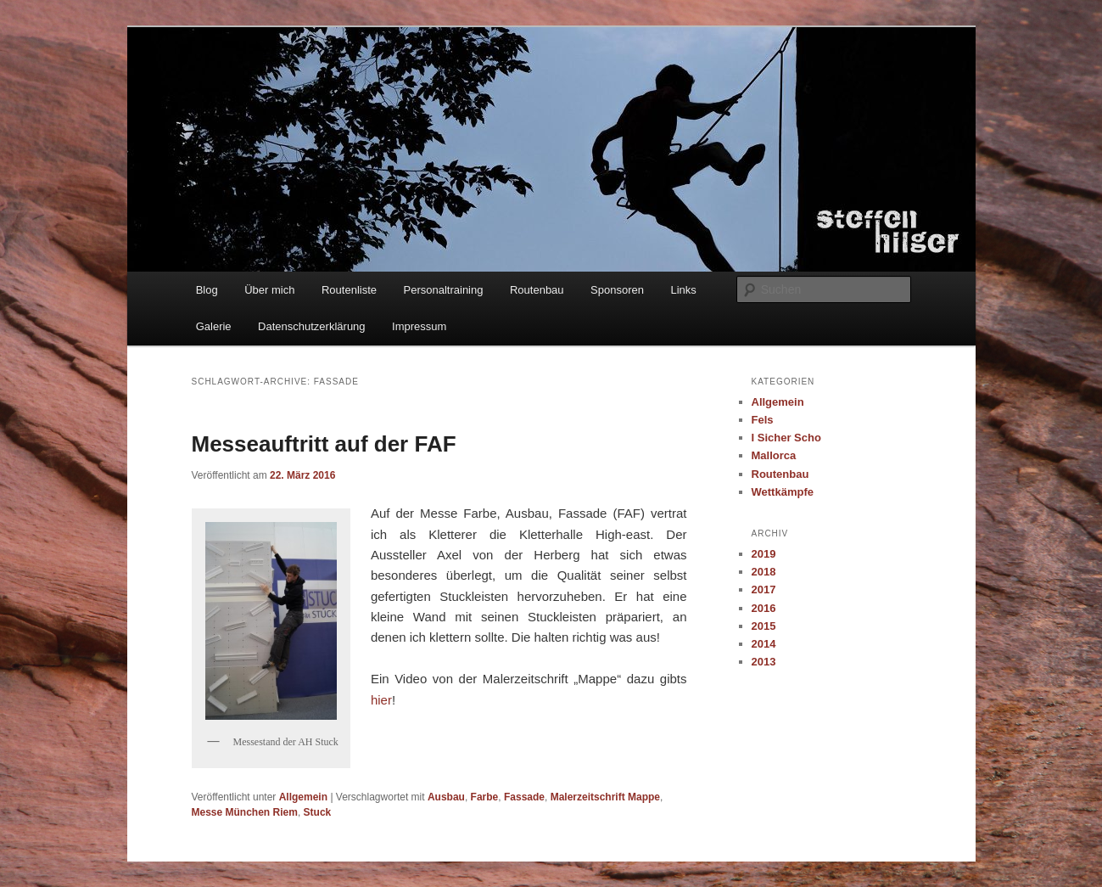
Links (683, 290)
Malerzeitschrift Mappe (605, 797)
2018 (764, 571)
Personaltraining (444, 290)
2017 (764, 589)
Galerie (214, 326)
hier (381, 700)
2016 (764, 608)
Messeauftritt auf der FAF (324, 444)
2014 (764, 643)
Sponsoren (617, 290)
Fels (763, 419)
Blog (207, 290)
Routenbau (537, 290)
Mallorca (774, 455)
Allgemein (303, 797)
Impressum (419, 326)
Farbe (485, 797)
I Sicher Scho (786, 437)
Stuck (318, 812)
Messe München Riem (245, 812)
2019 (764, 553)
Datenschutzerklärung (311, 326)
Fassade (524, 797)
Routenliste (349, 290)
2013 (764, 661)
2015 (764, 626)
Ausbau (446, 797)
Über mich (269, 290)
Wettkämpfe (783, 492)
